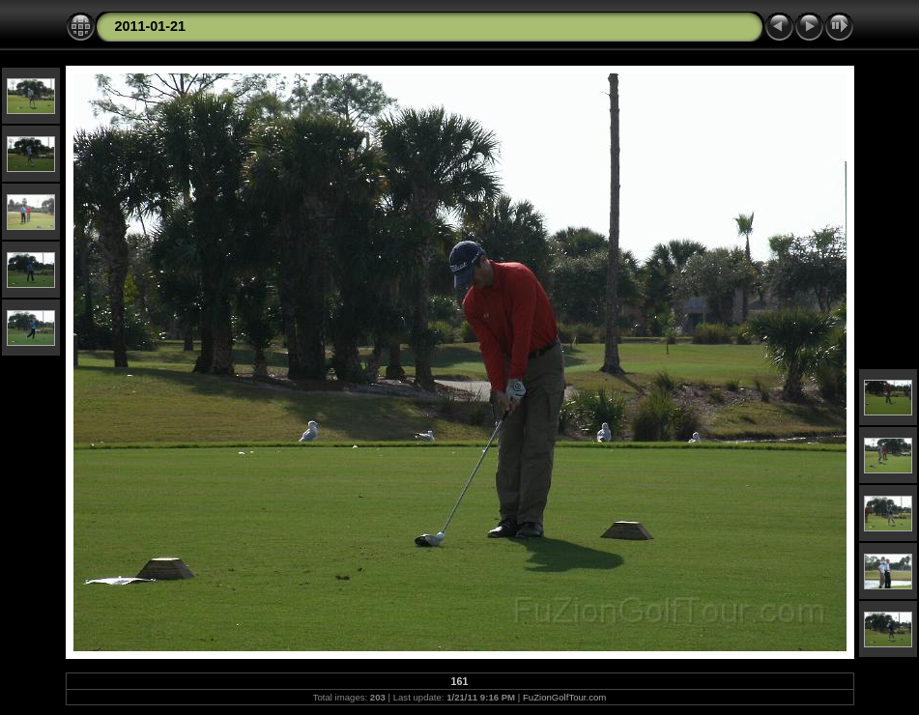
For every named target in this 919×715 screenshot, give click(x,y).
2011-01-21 (151, 26)
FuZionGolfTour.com (564, 697)
